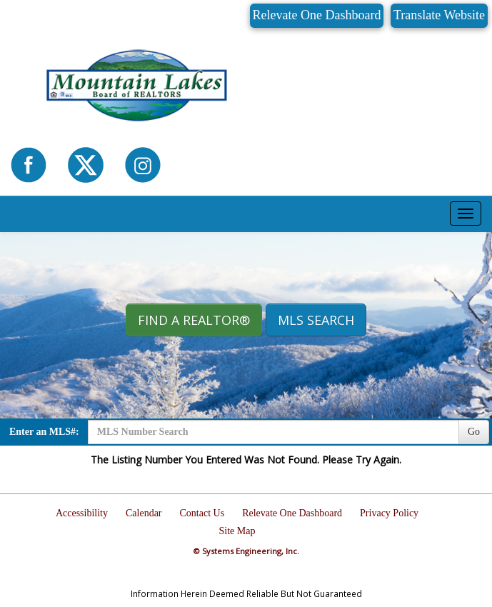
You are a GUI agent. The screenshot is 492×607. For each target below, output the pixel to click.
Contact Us (202, 513)
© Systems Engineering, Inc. (246, 551)
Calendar (144, 513)
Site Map (237, 531)
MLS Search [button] (316, 319)
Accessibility (82, 513)
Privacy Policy (389, 513)
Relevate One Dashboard (317, 15)
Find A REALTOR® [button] (194, 319)
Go (474, 431)
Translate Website (439, 15)
